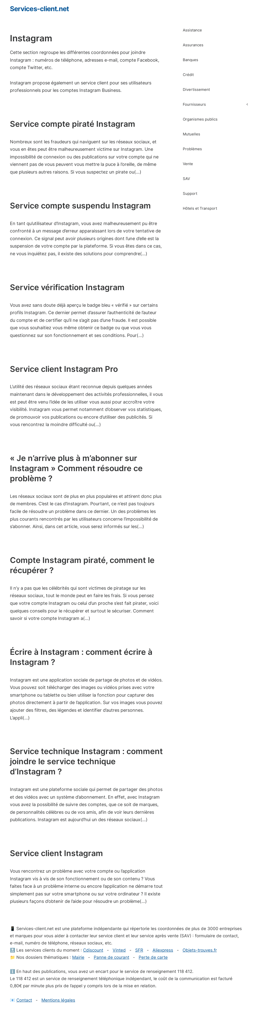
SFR (139, 950)
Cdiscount (93, 950)
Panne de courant (111, 957)
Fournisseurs (218, 104)
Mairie (78, 957)
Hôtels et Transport (200, 208)
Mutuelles (191, 134)
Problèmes (192, 149)
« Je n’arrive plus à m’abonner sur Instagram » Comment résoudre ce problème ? (76, 468)
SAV (186, 178)
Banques (190, 59)
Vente (188, 163)
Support (190, 193)
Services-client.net (39, 9)
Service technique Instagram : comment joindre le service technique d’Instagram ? (86, 761)
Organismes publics (200, 119)
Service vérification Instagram (67, 287)
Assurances (193, 45)
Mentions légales (58, 1000)
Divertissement (196, 89)
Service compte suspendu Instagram (80, 205)
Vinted (119, 950)
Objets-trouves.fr (200, 950)
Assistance (192, 30)
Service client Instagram (56, 853)
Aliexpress (163, 950)
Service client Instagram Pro (64, 369)
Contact (24, 1000)
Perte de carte (153, 957)
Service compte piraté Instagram (72, 124)
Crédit (188, 74)
